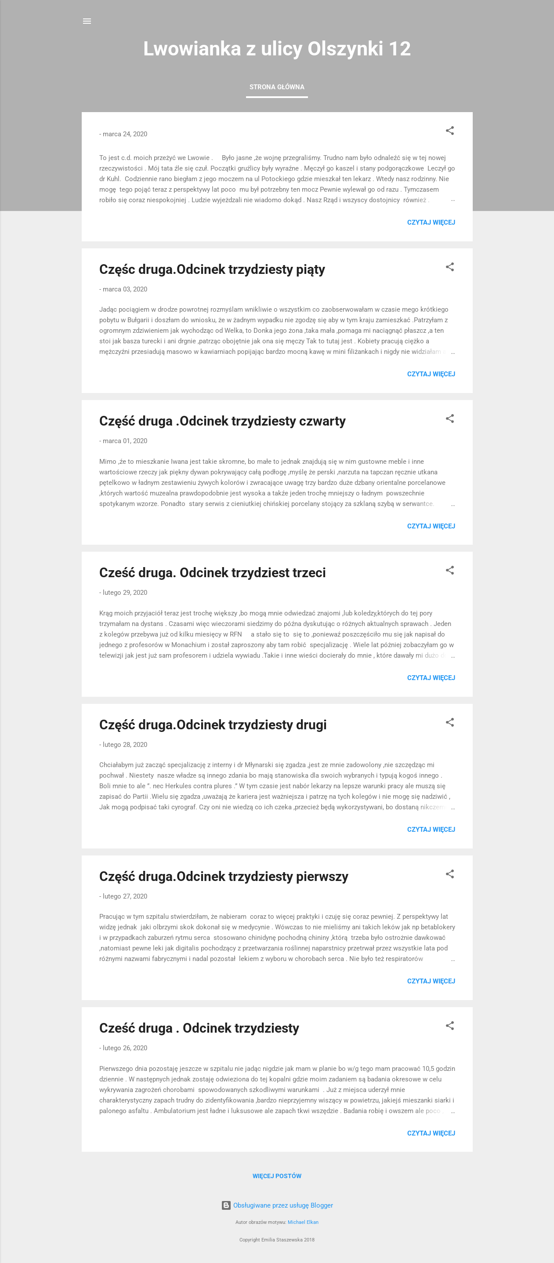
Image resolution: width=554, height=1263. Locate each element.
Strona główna (277, 87)
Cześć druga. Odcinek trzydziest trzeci (212, 572)
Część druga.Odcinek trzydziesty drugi (213, 724)
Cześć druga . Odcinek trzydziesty (199, 1028)
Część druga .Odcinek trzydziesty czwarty (222, 421)
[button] (450, 132)
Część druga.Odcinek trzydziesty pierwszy (223, 876)
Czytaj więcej (431, 222)
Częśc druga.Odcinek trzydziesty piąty (212, 269)
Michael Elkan (303, 1222)
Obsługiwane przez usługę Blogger (277, 1205)
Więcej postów (277, 1175)
